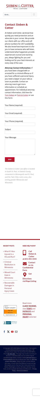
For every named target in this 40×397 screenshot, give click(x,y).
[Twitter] (8, 332)
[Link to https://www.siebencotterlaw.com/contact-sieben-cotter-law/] (25, 264)
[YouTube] (12, 332)
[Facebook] (4, 332)
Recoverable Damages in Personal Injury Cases (9, 287)
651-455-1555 (31, 259)
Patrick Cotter (22, 95)
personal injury (30, 357)
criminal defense (7, 359)
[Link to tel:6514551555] (24, 252)
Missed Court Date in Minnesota (9, 275)
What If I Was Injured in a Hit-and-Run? (9, 254)
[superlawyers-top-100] (10, 306)
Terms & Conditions (22, 370)
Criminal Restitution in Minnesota (9, 265)
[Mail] (16, 332)
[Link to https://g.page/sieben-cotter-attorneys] (24, 274)
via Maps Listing (29, 281)
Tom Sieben (9, 95)
